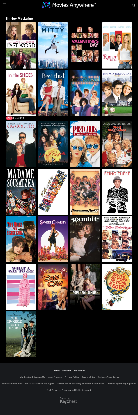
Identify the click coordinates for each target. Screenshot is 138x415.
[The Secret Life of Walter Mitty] (53, 45)
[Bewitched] (53, 93)
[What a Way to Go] (21, 287)
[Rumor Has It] (117, 45)
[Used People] (53, 144)
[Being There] (117, 192)
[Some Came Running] (85, 287)
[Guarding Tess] (21, 144)
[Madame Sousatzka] (21, 192)
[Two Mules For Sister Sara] (21, 239)
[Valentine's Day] (85, 45)
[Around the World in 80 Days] (117, 287)
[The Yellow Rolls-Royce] (117, 239)
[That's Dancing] (53, 192)
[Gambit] (85, 239)
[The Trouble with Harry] (21, 334)
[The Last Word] (21, 45)
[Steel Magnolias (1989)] (117, 144)
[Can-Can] (53, 287)
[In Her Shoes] (21, 95)
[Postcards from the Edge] (85, 144)
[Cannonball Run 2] (85, 192)
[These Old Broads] (85, 93)
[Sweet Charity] (53, 239)
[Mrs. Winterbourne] (117, 93)
